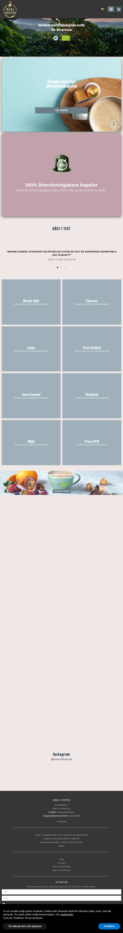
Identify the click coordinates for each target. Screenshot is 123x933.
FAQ (61, 859)
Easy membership (61, 870)
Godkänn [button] (109, 926)
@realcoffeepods (61, 759)
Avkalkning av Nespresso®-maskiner (61, 838)
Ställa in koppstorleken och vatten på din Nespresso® (61, 835)
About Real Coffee (61, 866)
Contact (61, 862)
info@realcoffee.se (65, 812)
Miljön (62, 846)
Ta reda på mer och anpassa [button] (24, 926)
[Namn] (61, 891)
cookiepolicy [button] (66, 914)
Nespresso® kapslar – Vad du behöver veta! (61, 842)
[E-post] (61, 898)
